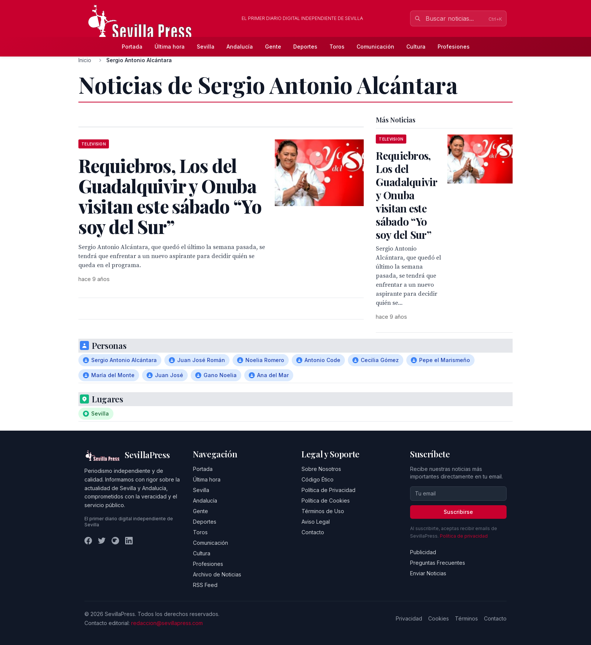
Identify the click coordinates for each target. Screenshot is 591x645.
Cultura (416, 46)
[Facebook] (88, 540)
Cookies (438, 618)
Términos (466, 618)
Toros (336, 46)
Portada (132, 46)
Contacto (313, 532)
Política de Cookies (326, 500)
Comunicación (375, 46)
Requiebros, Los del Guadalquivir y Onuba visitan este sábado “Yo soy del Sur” (406, 194)
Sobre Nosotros (321, 469)
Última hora (170, 46)
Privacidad (409, 618)
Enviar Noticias (428, 573)
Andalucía (240, 46)
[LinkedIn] (129, 540)
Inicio (84, 60)
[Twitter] (102, 540)
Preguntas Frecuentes (437, 562)
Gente (273, 46)
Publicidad (423, 552)
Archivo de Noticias (217, 574)
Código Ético (318, 479)
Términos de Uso (323, 511)
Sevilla (205, 46)
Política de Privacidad (328, 490)
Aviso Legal (316, 521)
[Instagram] (115, 540)
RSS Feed (205, 585)
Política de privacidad (464, 536)
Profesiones (454, 46)
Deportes (305, 46)
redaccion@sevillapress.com (167, 623)
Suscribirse (458, 512)
